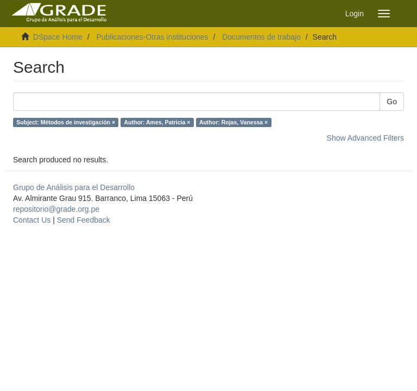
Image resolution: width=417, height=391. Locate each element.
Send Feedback (83, 220)
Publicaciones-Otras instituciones (152, 37)
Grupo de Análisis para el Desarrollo (74, 187)
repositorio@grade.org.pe (56, 209)
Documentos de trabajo (261, 37)
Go (392, 101)
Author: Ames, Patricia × (157, 122)
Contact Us (31, 220)
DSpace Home (58, 37)
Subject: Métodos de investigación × (65, 122)
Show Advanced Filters (365, 138)
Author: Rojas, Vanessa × (233, 122)
